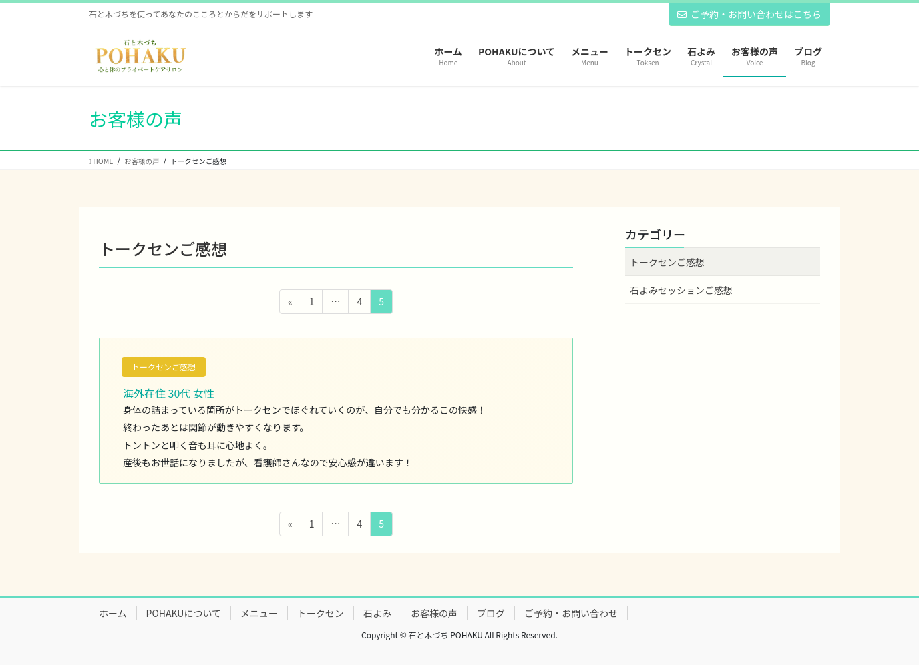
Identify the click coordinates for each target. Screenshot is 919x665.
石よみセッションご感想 (681, 290)
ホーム (113, 613)
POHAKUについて (183, 613)
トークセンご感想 (164, 366)
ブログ (491, 613)
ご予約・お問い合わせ (571, 613)
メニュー (259, 613)
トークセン (320, 613)
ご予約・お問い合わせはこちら (749, 14)
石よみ (377, 613)
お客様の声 (434, 613)
